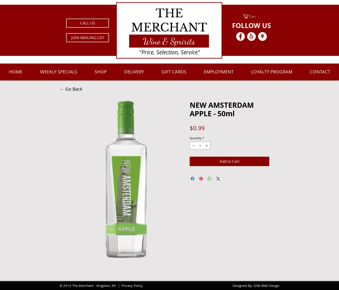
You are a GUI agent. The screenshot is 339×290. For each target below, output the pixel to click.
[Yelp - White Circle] (251, 36)
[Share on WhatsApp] (209, 178)
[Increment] (207, 145)
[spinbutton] (200, 145)
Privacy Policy (132, 285)
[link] (251, 16)
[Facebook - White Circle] (240, 36)
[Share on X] (218, 178)
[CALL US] (87, 23)
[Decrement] (193, 145)
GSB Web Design (266, 285)
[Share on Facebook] (192, 178)
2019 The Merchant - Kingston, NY (89, 285)
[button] (87, 37)
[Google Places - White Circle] (262, 36)
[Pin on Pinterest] (201, 178)
